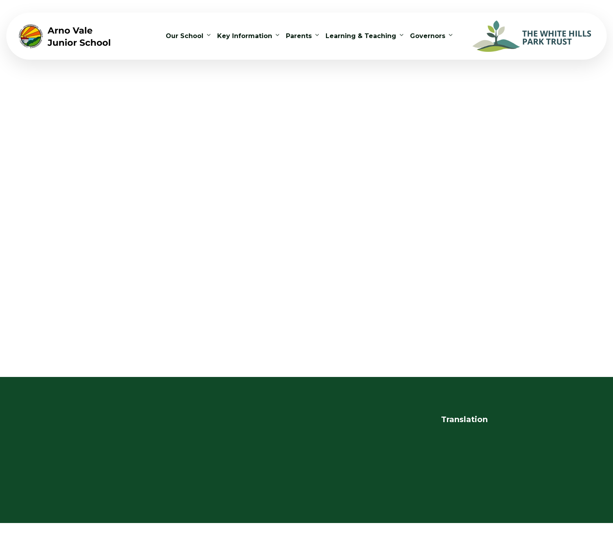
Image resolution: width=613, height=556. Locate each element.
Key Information (244, 36)
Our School (184, 36)
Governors (427, 36)
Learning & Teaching (361, 36)
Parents (299, 36)
